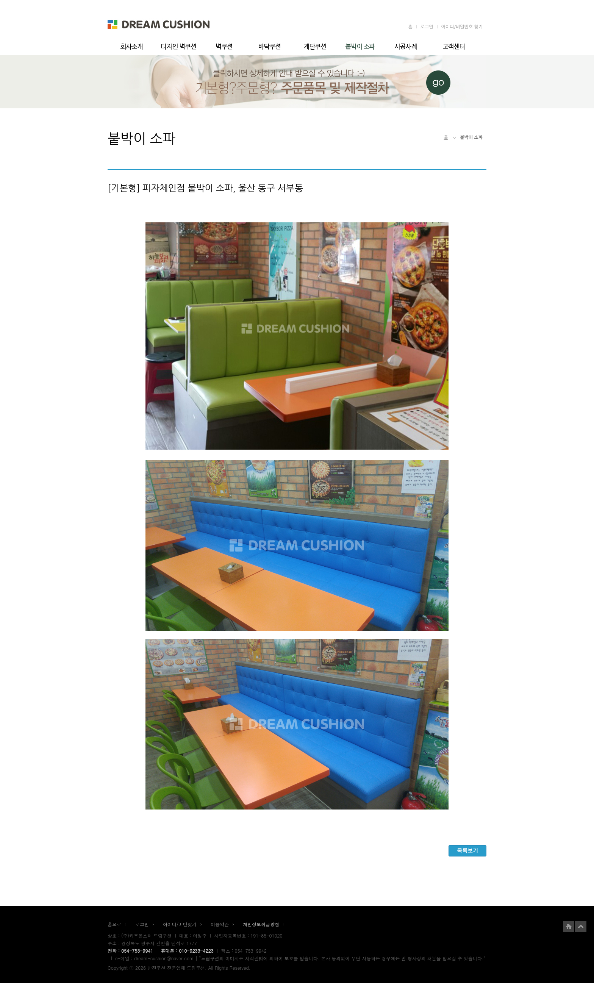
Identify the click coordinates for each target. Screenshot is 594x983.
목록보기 (467, 850)
